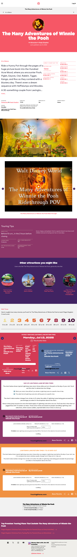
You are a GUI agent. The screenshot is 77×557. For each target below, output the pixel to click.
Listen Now (38, 553)
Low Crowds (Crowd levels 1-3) (22, 423)
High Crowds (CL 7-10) (58, 423)
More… (3, 93)
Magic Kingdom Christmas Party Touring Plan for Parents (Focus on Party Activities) (29, 529)
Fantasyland (4, 102)
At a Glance (8, 12)
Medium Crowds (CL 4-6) (41, 423)
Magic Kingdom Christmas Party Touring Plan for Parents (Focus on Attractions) (27, 533)
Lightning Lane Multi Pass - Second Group (8, 109)
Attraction (33, 42)
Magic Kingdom (44, 42)
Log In (74, 3)
